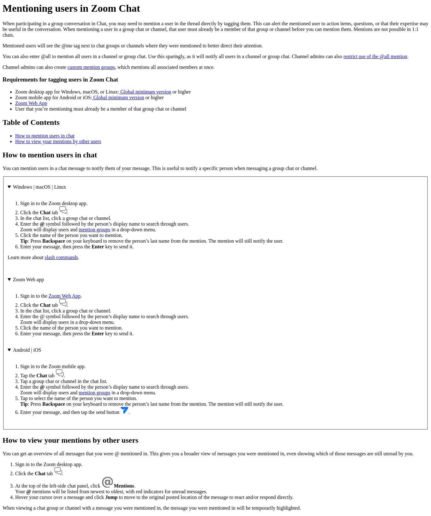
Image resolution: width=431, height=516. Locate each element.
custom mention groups (91, 67)
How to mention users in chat (45, 135)
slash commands (61, 257)
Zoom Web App (31, 103)
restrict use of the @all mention (375, 56)
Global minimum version (145, 91)
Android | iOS (27, 350)
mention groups (94, 229)
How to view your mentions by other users (58, 141)
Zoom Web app (28, 279)
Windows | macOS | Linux (39, 187)
